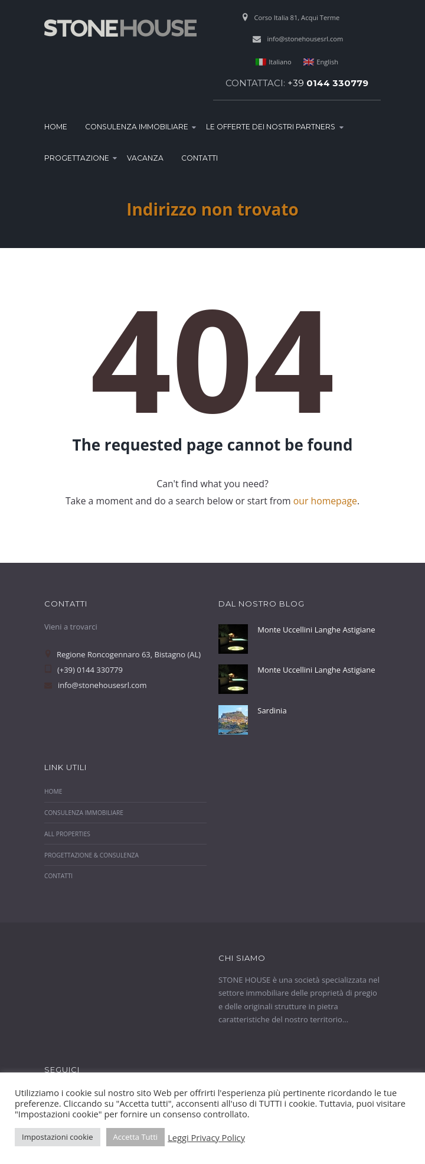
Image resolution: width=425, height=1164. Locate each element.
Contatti (199, 158)
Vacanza (145, 158)
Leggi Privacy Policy (206, 1137)
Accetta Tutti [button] (135, 1137)
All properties (67, 834)
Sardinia (271, 710)
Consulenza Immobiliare (136, 126)
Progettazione (76, 158)
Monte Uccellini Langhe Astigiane (316, 629)
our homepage (325, 500)
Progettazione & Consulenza (91, 855)
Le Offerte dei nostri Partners (270, 126)
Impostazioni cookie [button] (57, 1137)
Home (55, 126)
